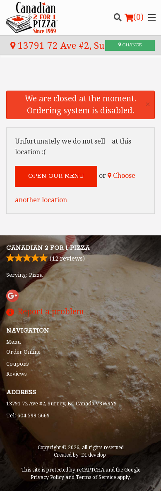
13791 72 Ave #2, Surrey (67, 45)
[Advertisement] (80, 80)
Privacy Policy (47, 477)
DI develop (93, 455)
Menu (13, 342)
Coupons (17, 364)
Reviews (16, 374)
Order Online (23, 352)
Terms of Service (96, 477)
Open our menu (56, 176)
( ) (134, 17)
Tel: (28, 415)
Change (130, 45)
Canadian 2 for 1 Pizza (48, 248)
